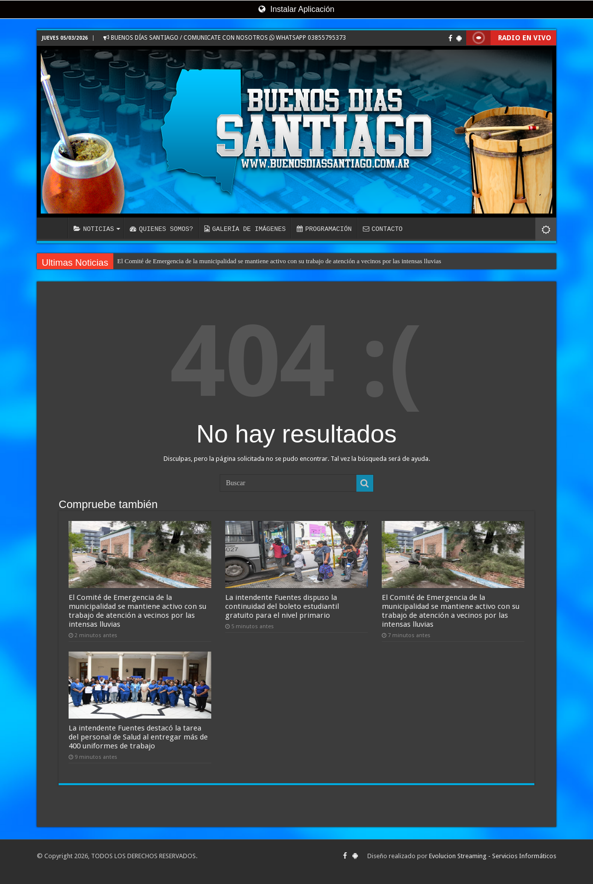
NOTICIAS (94, 228)
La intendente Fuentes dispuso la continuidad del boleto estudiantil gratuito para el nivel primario (282, 606)
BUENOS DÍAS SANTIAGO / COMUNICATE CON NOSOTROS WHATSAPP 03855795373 (224, 37)
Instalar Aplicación (296, 9)
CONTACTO (382, 228)
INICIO (55, 228)
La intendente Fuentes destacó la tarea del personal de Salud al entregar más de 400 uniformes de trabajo (138, 737)
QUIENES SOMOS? (161, 228)
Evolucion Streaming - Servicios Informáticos (492, 856)
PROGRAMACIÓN (324, 228)
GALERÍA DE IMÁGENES (245, 228)
